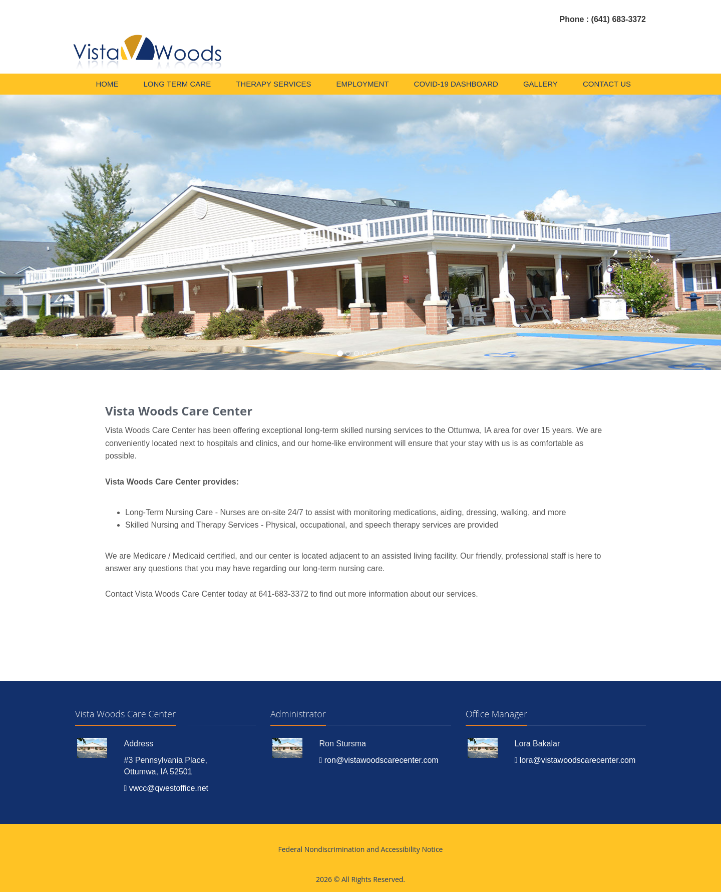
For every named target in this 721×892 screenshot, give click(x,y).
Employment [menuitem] (362, 84)
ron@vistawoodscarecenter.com (379, 760)
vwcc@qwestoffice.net (166, 788)
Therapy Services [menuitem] (273, 84)
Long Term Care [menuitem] (177, 84)
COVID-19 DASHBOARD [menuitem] (456, 84)
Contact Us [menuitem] (607, 84)
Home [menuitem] (107, 84)
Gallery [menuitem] (540, 84)
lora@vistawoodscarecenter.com (575, 760)
